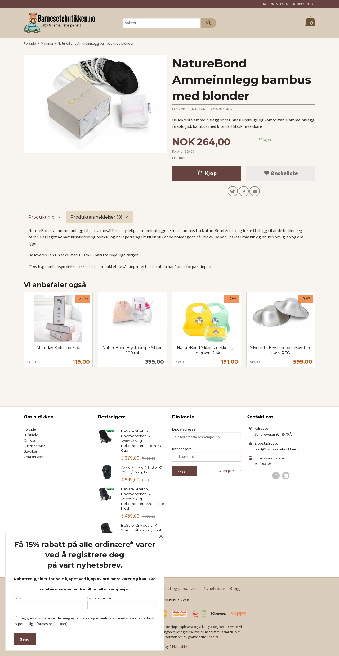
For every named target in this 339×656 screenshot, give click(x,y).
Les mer (212, 638)
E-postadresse (184, 430)
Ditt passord (182, 450)
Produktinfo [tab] (41, 218)
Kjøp (207, 173)
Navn (48, 601)
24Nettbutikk (178, 648)
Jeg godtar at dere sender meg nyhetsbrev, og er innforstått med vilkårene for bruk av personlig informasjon (84, 621)
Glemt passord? (230, 472)
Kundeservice (35, 447)
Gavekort (31, 452)
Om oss (30, 441)
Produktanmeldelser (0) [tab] (96, 218)
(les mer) (60, 623)
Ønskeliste (281, 173)
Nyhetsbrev (214, 589)
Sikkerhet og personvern (176, 589)
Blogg (235, 589)
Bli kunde (31, 436)
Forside (30, 43)
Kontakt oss (33, 458)
